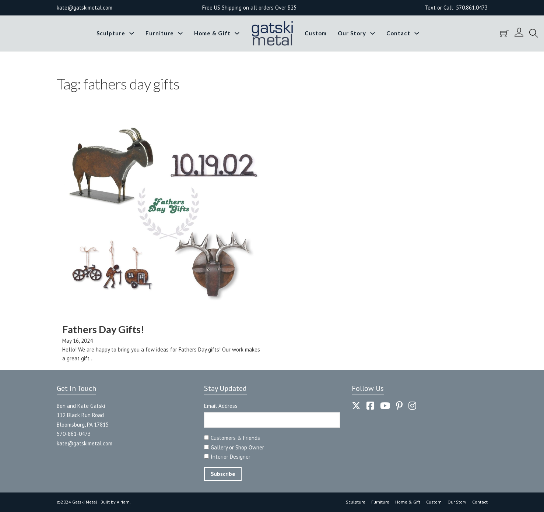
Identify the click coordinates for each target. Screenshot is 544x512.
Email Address (221, 405)
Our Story (352, 33)
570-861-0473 (74, 433)
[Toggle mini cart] (504, 33)
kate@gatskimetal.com (84, 443)
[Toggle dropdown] (131, 33)
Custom (316, 33)
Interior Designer (230, 456)
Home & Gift (212, 33)
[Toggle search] (533, 33)
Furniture (159, 33)
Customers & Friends (235, 437)
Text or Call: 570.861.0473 (456, 7)
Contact (398, 33)
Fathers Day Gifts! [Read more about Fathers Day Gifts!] (103, 329)
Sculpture (110, 33)
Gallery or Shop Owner (237, 447)
